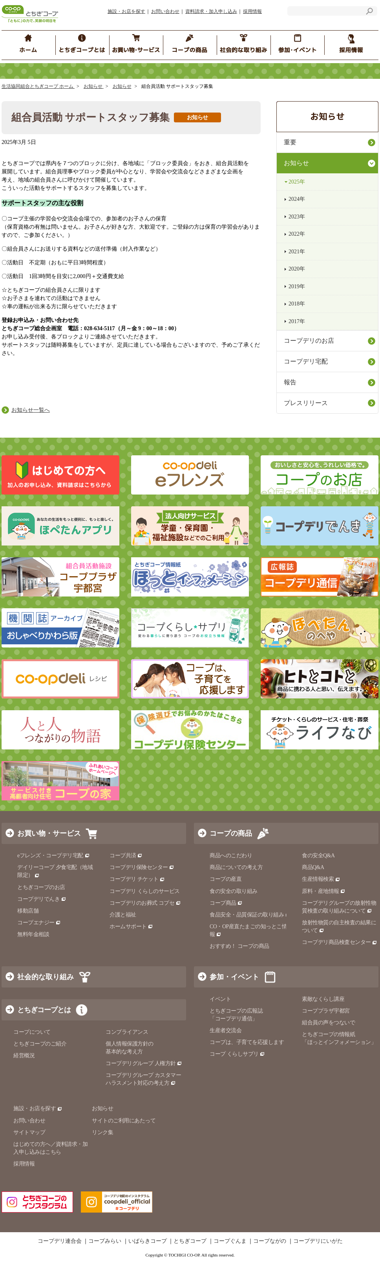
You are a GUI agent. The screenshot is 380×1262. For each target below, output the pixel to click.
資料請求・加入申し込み (211, 11)
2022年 (297, 234)
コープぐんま (230, 1241)
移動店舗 (27, 911)
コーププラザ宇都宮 (326, 1011)
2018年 (297, 304)
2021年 (297, 252)
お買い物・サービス (49, 833)
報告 (290, 382)
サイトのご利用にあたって (123, 1121)
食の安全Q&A (318, 855)
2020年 (297, 269)
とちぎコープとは (44, 1010)
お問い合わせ (165, 11)
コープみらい (104, 1241)
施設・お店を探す (126, 11)
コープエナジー (39, 923)
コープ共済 (126, 855)
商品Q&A (313, 867)
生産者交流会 (225, 1030)
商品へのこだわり (231, 855)
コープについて (32, 1032)
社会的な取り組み (45, 977)
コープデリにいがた (318, 1241)
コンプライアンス (127, 1032)
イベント (220, 999)
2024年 (297, 199)
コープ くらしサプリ (237, 1054)
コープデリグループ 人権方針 (144, 1063)
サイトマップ (29, 1132)
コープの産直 (225, 879)
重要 (290, 142)
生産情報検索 (321, 879)
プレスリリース (306, 403)
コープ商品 (226, 903)
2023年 (297, 217)
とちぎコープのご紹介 (39, 1044)
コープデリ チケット (137, 879)
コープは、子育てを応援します (247, 1042)
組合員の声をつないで (328, 1023)
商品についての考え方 (236, 867)
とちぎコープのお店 (41, 887)
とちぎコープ (190, 1241)
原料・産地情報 (323, 891)
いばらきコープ (147, 1241)
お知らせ (94, 86)
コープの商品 (231, 833)
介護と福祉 (123, 915)
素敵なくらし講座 (323, 999)
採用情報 (252, 11)
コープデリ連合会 (60, 1241)
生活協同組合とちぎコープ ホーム (38, 86)
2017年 (297, 321)
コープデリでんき (41, 899)
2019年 (297, 286)
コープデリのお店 (309, 340)
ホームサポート (131, 926)
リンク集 (102, 1132)
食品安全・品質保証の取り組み (250, 915)
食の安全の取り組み (234, 891)
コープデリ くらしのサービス (145, 891)
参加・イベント (234, 977)
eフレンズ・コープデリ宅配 (53, 855)
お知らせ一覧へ (30, 410)
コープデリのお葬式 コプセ (145, 903)
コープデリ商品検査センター (339, 942)
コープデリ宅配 (306, 361)
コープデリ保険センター (142, 867)
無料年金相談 (33, 934)
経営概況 (24, 1055)
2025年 (297, 182)
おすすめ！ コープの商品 (239, 946)
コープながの (269, 1241)
